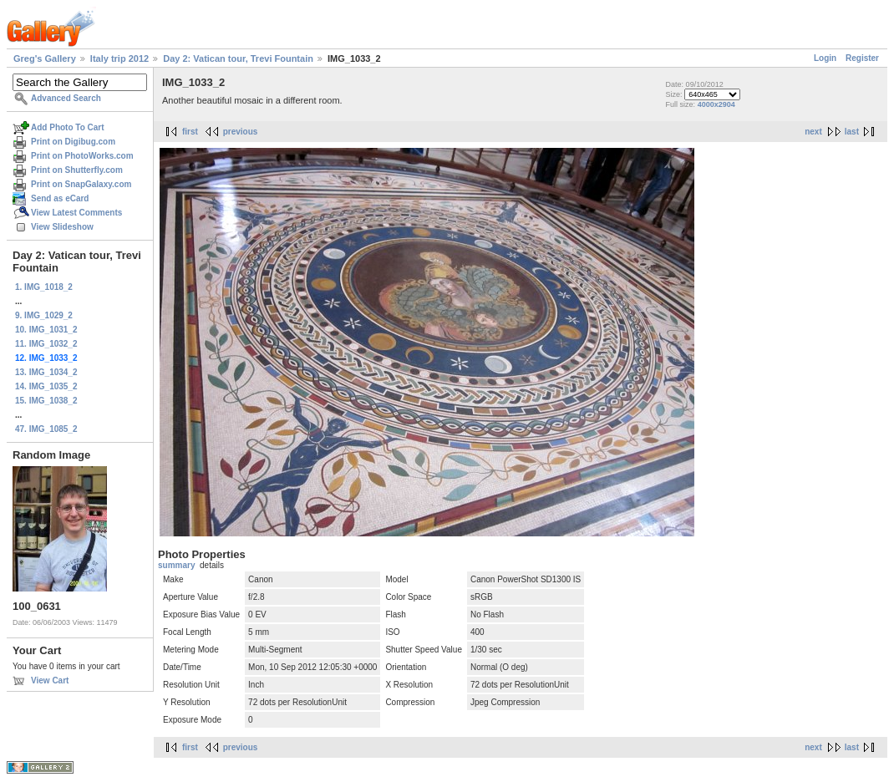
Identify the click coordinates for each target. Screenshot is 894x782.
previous (240, 131)
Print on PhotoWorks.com (82, 155)
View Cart (50, 680)
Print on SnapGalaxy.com (81, 184)
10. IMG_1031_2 (46, 329)
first (190, 131)
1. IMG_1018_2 (44, 287)
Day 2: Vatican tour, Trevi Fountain (238, 58)
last (852, 131)
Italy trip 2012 (119, 58)
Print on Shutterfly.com (77, 170)
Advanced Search (66, 98)
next (813, 131)
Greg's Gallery (44, 58)
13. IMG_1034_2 (46, 372)
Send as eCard (60, 198)
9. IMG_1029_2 (44, 315)
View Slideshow (62, 226)
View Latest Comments (76, 212)
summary (176, 565)
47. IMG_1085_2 (46, 429)
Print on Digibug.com (73, 141)
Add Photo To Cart (67, 127)
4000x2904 (716, 104)
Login (825, 58)
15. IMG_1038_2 (46, 400)
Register (862, 58)
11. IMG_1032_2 (46, 343)
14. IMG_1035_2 (46, 386)
